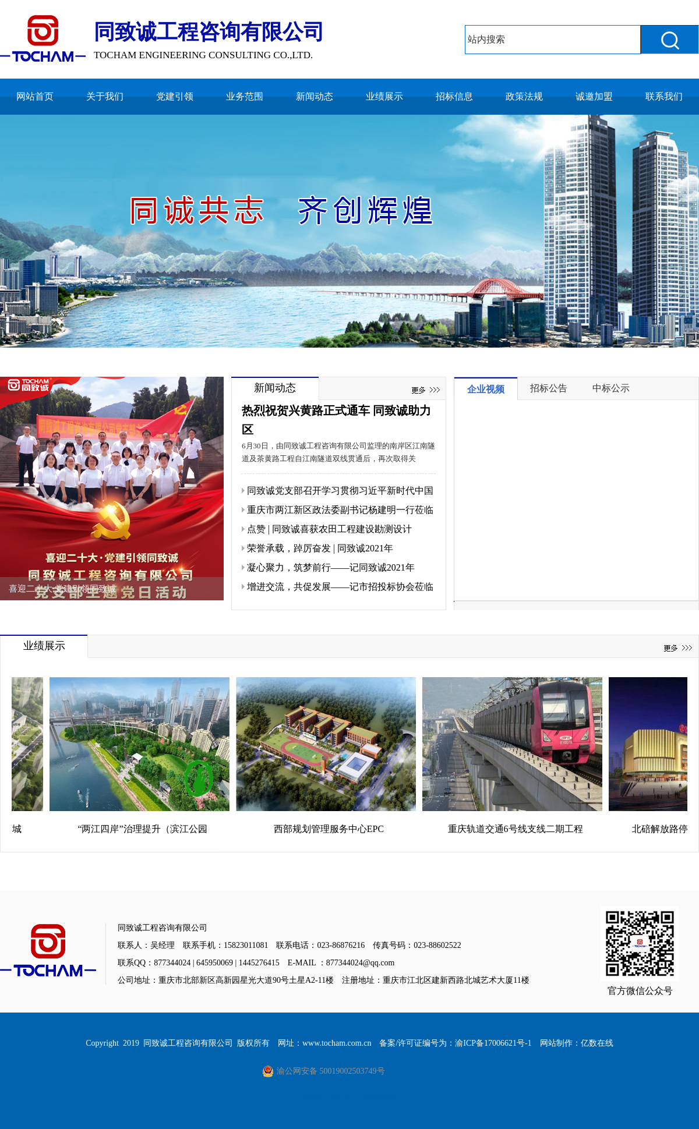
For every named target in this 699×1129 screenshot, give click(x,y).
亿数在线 (597, 1043)
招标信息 (454, 96)
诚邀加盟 (594, 96)
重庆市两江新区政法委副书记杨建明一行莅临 (340, 510)
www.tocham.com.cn (336, 1043)
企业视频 (485, 389)
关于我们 (104, 96)
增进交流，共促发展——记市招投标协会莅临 (340, 587)
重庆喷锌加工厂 (314, 1096)
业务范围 (244, 96)
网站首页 (35, 96)
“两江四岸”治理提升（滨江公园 (146, 829)
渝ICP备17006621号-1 (493, 1043)
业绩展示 (384, 96)
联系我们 (664, 96)
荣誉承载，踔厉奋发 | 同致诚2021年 (320, 548)
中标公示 (611, 388)
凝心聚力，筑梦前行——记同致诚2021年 (331, 567)
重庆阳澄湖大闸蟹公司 (379, 1096)
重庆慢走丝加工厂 (344, 1096)
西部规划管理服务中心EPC (333, 829)
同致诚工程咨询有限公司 (188, 1043)
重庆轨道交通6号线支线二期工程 (519, 829)
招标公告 (548, 388)
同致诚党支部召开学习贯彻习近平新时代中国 (340, 491)
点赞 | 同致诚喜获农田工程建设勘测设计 (329, 529)
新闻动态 (314, 96)
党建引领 (174, 96)
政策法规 (524, 96)
